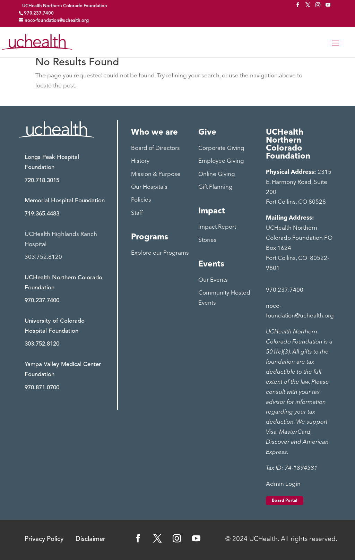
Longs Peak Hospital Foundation (52, 162)
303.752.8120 (43, 257)
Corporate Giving (221, 148)
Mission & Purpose (156, 174)
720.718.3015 (42, 181)
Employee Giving (221, 161)
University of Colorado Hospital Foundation (55, 326)
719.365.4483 (42, 214)
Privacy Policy (44, 539)
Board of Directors (155, 148)
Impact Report (217, 227)
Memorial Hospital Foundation (65, 201)
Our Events (213, 280)
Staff (137, 213)
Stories (207, 240)
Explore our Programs (160, 253)
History (140, 161)
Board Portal (284, 501)
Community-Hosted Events (224, 298)
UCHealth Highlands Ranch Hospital (61, 239)
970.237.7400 (42, 301)
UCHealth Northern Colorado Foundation (64, 6)
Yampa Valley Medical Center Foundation (63, 369)
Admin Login (283, 484)
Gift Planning (215, 187)
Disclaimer (90, 539)
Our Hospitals (149, 187)
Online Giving (216, 174)
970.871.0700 (42, 388)
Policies (141, 200)
